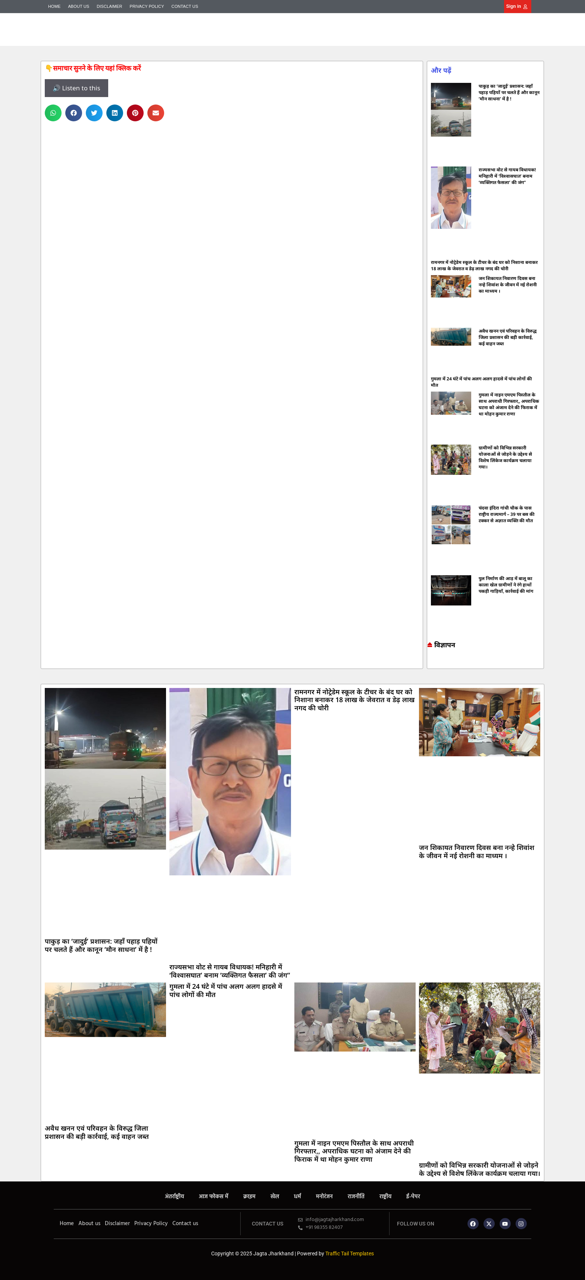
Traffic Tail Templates (349, 1253)
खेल (274, 1197)
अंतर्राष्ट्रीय (174, 1197)
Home (54, 6)
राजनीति (356, 1197)
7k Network (434, 662)
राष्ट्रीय (385, 1197)
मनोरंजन (324, 1197)
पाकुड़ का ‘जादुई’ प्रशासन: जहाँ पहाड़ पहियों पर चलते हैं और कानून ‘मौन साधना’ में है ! (509, 92)
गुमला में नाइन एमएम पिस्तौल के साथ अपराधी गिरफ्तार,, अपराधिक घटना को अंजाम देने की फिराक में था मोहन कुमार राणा (509, 404)
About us (78, 6)
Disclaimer (109, 6)
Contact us (185, 6)
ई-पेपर (413, 1197)
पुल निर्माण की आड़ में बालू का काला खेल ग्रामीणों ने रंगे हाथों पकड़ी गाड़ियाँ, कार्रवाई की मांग (506, 584)
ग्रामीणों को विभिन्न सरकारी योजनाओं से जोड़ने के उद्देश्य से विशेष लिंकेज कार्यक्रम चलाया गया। (505, 457)
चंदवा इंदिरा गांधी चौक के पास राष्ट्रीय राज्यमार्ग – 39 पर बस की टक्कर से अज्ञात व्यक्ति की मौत (507, 514)
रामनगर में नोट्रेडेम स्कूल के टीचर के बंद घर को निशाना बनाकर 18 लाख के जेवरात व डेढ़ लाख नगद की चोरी (484, 265)
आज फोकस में (213, 1197)
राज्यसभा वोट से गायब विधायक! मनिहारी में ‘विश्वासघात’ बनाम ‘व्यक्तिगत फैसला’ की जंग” (507, 176)
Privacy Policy (147, 6)
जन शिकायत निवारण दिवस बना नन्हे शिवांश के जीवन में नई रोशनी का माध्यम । (508, 284)
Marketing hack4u (430, 662)
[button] (53, 113)
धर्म (297, 1197)
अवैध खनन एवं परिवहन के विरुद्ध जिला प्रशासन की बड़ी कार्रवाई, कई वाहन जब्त (507, 337)
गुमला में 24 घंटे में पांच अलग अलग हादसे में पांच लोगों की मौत (225, 990)
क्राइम (249, 1197)
